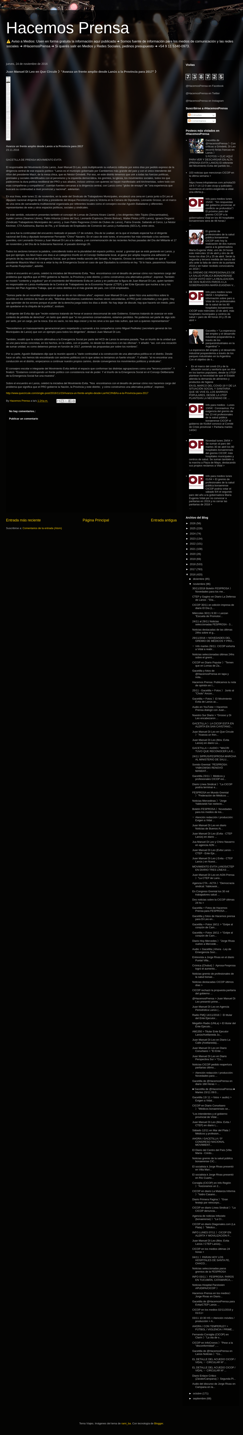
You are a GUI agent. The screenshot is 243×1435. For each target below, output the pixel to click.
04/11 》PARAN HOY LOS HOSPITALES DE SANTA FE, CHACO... (211, 1260)
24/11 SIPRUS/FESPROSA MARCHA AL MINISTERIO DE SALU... (214, 758)
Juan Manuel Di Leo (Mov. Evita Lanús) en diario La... (210, 741)
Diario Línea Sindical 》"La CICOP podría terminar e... (212, 786)
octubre (197, 1393)
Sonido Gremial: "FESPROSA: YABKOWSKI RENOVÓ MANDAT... (210, 767)
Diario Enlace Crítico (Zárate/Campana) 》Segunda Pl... (214, 1377)
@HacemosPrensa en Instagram (205, 100)
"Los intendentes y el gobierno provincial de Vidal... (209, 1115)
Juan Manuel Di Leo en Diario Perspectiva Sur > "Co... (209, 1058)
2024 (193, 533)
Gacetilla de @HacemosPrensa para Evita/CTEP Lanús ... (213, 1303)
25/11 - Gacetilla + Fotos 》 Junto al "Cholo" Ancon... (213, 692)
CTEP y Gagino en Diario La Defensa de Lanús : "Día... (214, 598)
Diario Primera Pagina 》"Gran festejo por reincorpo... (210, 1201)
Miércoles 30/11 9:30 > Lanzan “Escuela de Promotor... (210, 615)
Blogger (158, 1423)
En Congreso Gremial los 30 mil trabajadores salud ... (210, 893)
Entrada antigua (164, 520)
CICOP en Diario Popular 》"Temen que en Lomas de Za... (212, 664)
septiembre (200, 1398)
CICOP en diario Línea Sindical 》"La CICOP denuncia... (213, 1209)
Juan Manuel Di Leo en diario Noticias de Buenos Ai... (209, 827)
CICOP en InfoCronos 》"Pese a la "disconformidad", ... (212, 1344)
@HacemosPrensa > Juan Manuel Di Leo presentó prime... (213, 1000)
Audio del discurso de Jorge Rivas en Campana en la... (213, 1385)
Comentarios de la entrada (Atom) (42, 528)
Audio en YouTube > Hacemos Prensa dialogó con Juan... (210, 708)
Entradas (195, 115)
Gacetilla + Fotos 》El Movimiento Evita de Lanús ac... (212, 700)
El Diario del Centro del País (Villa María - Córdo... (212, 1152)
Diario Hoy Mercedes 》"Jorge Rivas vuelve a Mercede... (213, 942)
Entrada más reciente (23, 520)
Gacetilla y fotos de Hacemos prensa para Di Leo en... (213, 918)
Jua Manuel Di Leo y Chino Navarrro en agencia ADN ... (213, 843)
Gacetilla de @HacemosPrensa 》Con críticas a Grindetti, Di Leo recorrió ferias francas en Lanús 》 (220, 146)
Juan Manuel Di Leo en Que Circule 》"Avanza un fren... (213, 733)
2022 (193, 543)
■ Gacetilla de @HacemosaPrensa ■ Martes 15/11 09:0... (213, 1091)
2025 (193, 528)
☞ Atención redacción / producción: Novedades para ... (212, 1074)
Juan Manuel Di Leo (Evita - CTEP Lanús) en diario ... (212, 835)
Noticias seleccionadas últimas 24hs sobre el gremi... (213, 656)
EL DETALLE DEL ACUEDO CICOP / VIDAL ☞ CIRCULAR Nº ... (213, 1361)
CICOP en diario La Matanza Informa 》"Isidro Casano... (213, 1193)
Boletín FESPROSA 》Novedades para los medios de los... (212, 810)
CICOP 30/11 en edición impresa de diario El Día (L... (213, 606)
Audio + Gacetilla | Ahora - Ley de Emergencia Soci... (211, 951)
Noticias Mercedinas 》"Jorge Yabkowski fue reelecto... (209, 802)
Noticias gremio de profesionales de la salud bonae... (213, 975)
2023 (193, 538)
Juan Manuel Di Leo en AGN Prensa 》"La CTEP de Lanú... (213, 876)
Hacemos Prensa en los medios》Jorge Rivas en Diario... (212, 1295)
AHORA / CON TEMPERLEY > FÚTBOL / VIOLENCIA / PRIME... (213, 1328)
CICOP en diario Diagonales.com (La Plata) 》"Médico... (213, 1226)
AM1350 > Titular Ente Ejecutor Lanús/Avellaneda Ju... (210, 1033)
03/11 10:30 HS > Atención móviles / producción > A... (213, 1319)
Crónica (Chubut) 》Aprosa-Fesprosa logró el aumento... (213, 967)
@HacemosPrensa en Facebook (205, 85)
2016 (193, 574)
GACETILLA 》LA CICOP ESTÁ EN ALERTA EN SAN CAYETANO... (213, 725)
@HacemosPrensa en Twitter (203, 93)
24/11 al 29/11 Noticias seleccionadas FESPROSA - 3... (212, 623)
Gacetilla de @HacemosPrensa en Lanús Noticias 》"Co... (212, 1352)
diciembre (199, 578)
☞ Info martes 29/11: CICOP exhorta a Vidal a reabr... (213, 648)
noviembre (199, 583)
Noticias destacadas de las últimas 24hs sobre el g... (212, 631)
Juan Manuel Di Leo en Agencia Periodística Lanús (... (210, 1008)
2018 (193, 564)
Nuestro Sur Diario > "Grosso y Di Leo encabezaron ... (211, 717)
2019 (193, 558)
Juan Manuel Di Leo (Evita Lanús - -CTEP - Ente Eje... (213, 852)
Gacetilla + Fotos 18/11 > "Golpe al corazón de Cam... (212, 926)
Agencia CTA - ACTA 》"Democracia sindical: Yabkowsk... (213, 885)
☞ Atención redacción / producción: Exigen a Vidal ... (212, 819)
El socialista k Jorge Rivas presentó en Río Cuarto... (212, 1176)
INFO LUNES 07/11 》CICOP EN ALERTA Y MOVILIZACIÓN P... (211, 1234)
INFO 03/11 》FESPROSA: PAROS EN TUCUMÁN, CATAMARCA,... (213, 1278)
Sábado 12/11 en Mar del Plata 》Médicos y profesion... (212, 1132)
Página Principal (96, 520)
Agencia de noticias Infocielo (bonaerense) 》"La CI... (208, 1217)
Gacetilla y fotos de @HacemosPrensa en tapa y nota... (210, 673)
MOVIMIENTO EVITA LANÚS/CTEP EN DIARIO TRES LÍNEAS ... (213, 868)
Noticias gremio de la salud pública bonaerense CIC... (212, 1160)
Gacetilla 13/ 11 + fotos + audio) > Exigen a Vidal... (212, 1099)
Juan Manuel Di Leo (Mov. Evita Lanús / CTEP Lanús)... (210, 1242)
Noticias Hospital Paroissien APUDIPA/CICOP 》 (208, 1286)
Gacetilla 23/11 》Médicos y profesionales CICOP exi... (209, 777)
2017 (193, 569)
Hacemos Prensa (67, 28)
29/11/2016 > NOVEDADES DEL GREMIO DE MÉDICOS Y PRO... (213, 639)
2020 (193, 553)
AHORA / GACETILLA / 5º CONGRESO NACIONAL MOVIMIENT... (208, 1141)
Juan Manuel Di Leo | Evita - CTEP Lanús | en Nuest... (212, 860)
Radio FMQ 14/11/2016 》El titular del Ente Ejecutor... (212, 1016)
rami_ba (126, 1423)
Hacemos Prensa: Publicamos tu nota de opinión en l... (214, 684)
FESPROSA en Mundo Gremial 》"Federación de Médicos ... (210, 794)
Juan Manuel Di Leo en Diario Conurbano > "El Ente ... (209, 1049)
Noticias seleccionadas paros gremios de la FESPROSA (209, 1270)
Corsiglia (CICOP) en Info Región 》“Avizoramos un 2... (211, 1184)
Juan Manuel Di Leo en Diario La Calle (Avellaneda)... (211, 1041)
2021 (193, 548)
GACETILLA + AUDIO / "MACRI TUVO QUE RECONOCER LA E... (213, 749)
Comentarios (197, 120)
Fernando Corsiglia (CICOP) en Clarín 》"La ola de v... (210, 1336)
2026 (193, 523)
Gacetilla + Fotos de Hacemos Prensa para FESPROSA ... (209, 909)
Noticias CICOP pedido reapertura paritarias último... (212, 1066)
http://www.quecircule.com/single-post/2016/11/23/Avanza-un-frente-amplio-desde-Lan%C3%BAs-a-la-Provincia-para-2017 (77, 393)
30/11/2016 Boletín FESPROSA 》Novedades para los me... (212, 590)
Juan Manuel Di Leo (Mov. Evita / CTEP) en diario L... (211, 1124)
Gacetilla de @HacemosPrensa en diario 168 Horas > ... (212, 1082)
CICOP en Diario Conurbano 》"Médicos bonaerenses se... (211, 1107)
